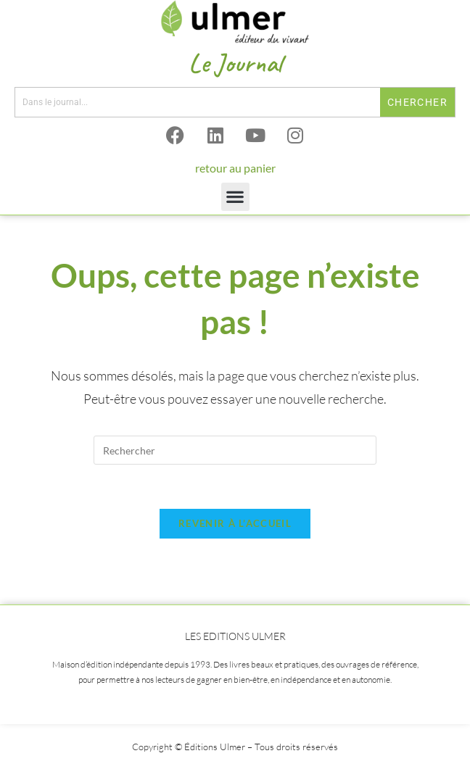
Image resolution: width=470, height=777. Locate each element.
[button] (235, 197)
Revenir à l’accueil (235, 523)
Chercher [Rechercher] (417, 102)
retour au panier (235, 168)
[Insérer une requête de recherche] (235, 450)
